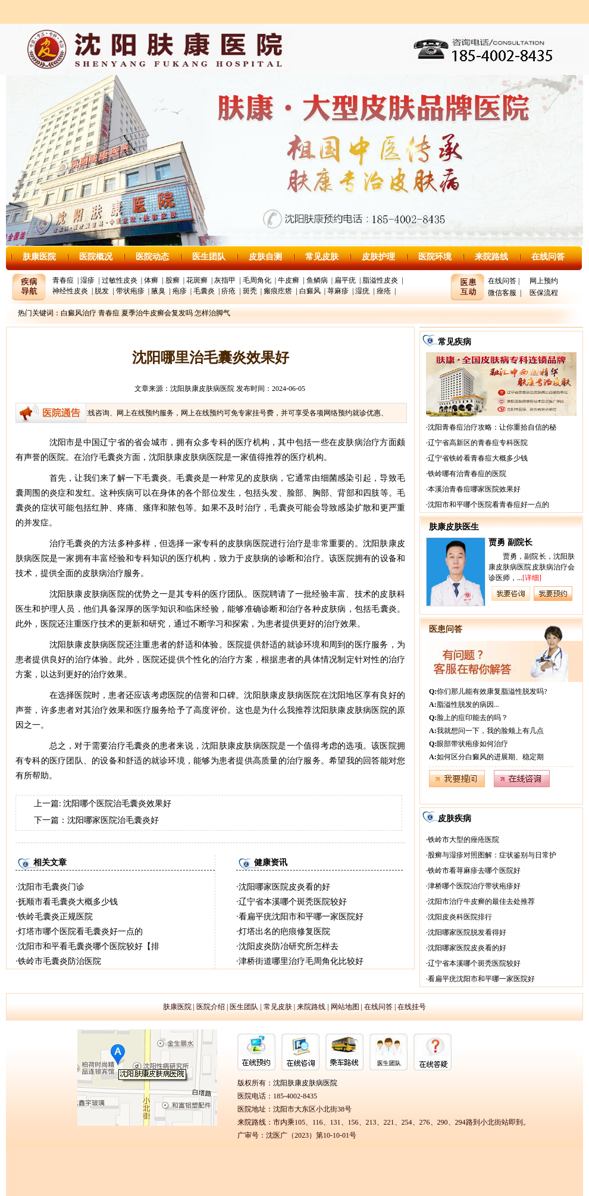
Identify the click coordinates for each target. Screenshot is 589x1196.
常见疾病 (454, 341)
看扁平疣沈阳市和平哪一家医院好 (301, 916)
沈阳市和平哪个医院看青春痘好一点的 (488, 504)
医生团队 (208, 256)
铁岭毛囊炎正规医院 (55, 916)
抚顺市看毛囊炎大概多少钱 (68, 901)
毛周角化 (257, 280)
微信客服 (502, 293)
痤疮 (384, 291)
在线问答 (548, 256)
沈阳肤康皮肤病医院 (202, 388)
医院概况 (95, 256)
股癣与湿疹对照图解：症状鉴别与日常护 (492, 855)
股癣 (172, 280)
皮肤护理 (378, 256)
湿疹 (87, 280)
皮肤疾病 (454, 818)
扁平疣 (345, 280)
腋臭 (158, 291)
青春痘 (63, 280)
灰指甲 (225, 280)
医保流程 (544, 293)
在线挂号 (411, 1007)
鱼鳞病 (317, 280)
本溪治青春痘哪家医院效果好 (474, 489)
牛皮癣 (288, 280)
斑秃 (250, 291)
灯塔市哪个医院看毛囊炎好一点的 (80, 931)
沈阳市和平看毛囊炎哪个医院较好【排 (88, 946)
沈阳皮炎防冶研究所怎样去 (289, 946)
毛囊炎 (204, 291)
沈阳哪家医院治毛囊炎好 (113, 820)
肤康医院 (39, 256)
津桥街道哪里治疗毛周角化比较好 (301, 961)
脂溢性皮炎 (380, 280)
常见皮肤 (322, 256)
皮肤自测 (265, 256)
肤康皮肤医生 (454, 526)
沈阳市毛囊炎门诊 (51, 886)
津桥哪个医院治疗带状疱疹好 (474, 886)
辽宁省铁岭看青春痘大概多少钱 (478, 458)
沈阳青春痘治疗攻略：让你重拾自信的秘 (492, 427)
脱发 (102, 291)
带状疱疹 (130, 291)
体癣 (151, 280)
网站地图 (345, 1007)
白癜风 (310, 291)
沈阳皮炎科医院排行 (460, 917)
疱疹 (180, 291)
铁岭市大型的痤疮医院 (463, 839)
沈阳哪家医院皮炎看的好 (284, 886)
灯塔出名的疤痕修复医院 (284, 931)
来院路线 (491, 256)
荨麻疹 (338, 291)
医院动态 (152, 256)
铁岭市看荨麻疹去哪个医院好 (474, 870)
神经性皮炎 (70, 291)
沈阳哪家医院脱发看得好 (467, 932)
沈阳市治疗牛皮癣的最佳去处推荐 (481, 901)
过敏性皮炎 (119, 280)
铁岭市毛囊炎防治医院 (59, 961)
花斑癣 (197, 280)
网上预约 (544, 281)
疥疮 (228, 291)
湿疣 (362, 291)
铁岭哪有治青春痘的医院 (467, 473)
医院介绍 (210, 1007)
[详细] (531, 578)
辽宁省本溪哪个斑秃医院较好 (293, 901)
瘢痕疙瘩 (278, 291)
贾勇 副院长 (510, 542)
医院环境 (435, 256)
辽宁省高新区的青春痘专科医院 (478, 443)
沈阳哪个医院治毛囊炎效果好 (117, 803)
